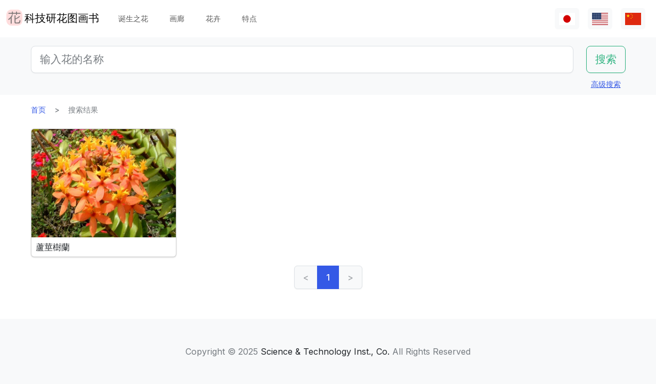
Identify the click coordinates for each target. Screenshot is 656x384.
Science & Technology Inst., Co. (325, 351)
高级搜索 (606, 84)
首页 (38, 109)
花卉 (213, 18)
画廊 (176, 18)
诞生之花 (133, 18)
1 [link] (328, 277)
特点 (249, 18)
